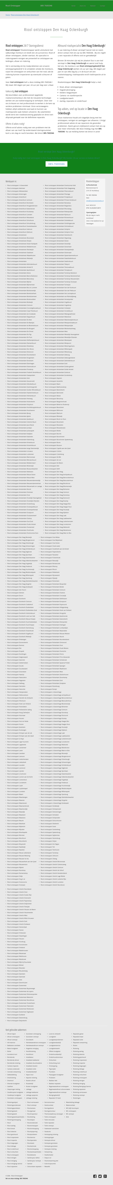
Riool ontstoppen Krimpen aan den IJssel (20, 736)
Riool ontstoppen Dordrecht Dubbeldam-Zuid (22, 610)
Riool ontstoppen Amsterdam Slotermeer (58, 247)
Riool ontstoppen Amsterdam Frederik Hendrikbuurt (24, 372)
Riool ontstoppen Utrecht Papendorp (19, 901)
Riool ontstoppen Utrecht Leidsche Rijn (53, 879)
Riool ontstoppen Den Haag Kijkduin (57, 512)
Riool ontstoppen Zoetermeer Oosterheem (21, 1003)
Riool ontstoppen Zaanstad (16, 977)
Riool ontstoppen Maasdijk (16, 812)
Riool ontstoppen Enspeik (15, 651)
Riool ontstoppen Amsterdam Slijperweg (58, 238)
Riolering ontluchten (79, 1075)
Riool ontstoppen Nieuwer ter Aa (18, 859)
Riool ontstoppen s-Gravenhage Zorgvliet (54, 800)
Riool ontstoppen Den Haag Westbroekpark (21, 572)
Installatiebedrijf (31, 1072)
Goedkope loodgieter (14, 1095)
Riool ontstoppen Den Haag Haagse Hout (58, 507)
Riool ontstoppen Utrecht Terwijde (18, 907)
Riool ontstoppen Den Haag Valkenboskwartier (22, 561)
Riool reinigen (11, 1158)
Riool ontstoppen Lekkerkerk (16, 762)
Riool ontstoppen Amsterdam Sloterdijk (58, 244)
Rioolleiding (31, 1117)
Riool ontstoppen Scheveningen (51, 812)
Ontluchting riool (54, 1063)
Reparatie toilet (78, 1040)
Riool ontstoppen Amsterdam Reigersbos (58, 206)
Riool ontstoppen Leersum (16, 756)
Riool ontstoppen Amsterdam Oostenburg (21, 504)
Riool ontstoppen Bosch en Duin (55, 419)
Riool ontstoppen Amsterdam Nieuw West (20, 477)
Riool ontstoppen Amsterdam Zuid (56, 363)
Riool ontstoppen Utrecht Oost (17, 892)
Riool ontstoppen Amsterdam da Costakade (21, 314)
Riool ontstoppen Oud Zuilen (50, 543)
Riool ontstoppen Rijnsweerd (50, 575)
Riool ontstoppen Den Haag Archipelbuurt (58, 474)
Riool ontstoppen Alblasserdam (17, 191)
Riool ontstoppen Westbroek (16, 959)
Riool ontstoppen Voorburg (16, 942)
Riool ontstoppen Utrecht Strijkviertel (19, 904)
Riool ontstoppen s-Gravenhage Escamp (54, 718)
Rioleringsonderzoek (14, 1105)
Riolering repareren (79, 1089)
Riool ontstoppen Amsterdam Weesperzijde (59, 325)
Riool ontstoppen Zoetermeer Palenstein (20, 1006)
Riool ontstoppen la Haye (15, 739)
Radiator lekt (53, 1080)
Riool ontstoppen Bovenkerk (54, 422)
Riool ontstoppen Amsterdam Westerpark (58, 340)
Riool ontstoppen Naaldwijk (16, 847)
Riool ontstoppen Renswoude (50, 563)
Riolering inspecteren (80, 1060)
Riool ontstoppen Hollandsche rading (19, 710)
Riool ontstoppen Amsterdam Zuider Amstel (59, 369)
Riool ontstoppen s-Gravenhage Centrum (54, 710)
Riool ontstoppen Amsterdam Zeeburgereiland (60, 358)
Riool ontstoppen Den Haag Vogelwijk (19, 563)
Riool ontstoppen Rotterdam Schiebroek (54, 660)
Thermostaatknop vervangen (53, 1114)
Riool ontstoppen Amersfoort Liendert (19, 214)
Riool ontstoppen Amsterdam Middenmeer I (21, 463)
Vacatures (47, 1131)
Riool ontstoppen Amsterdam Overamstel (20, 527)
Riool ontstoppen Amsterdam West (56, 331)
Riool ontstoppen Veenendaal (17, 927)
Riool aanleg (11, 1126)
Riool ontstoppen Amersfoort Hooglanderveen (22, 206)
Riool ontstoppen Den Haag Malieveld (57, 527)
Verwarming (48, 1152)
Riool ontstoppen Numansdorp (17, 873)
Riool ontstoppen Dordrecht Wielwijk (19, 636)
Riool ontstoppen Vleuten (15, 939)
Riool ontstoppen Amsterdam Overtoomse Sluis (22, 533)
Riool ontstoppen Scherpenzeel (51, 809)
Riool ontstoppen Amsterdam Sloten (57, 241)
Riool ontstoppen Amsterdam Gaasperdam (21, 375)
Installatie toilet (31, 1069)
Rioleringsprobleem (13, 1108)
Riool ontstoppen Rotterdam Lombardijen (54, 628)
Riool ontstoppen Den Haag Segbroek (19, 552)
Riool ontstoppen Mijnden (15, 829)
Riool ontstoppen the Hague (50, 844)
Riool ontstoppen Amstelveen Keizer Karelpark (22, 244)
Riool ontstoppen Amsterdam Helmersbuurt (21, 396)
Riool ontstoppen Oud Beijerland (51, 540)
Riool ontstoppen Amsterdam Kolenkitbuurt (21, 445)
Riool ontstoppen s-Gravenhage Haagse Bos (55, 721)
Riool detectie (11, 1131)
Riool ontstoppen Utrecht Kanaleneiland (54, 873)
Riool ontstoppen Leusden (16, 765)
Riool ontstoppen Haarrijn (15, 674)
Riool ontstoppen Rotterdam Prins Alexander (55, 657)
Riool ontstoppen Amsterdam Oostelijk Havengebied (24, 498)
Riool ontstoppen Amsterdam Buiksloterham (21, 293)
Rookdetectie (31, 1155)
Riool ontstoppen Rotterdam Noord (52, 636)
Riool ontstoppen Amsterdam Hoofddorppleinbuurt (24, 407)
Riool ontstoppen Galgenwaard (17, 657)
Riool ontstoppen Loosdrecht (16, 783)
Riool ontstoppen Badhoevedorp (55, 387)
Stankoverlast (48, 1105)
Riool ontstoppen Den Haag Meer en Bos (58, 533)
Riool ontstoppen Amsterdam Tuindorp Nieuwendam (62, 279)
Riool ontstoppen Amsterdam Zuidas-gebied (59, 366)
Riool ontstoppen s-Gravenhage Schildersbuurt (56, 765)
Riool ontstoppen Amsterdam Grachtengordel (22, 387)
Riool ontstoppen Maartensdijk (17, 809)
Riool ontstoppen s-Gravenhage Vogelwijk (54, 780)
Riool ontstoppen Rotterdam (50, 581)
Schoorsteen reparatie (34, 1166)
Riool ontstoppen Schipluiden (50, 818)
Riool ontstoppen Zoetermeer (16, 985)
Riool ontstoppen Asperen (53, 378)
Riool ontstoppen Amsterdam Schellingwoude (60, 223)
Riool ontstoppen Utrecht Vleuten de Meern (21, 909)
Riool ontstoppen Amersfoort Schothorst (20, 220)
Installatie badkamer (32, 1060)
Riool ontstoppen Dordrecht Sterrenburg (20, 628)
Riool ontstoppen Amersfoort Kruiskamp (20, 211)
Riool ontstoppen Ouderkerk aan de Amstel (55, 549)
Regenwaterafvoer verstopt (57, 1092)
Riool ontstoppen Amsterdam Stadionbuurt (59, 261)
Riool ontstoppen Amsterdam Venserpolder (59, 299)
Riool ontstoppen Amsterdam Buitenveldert (21, 299)
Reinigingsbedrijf (54, 1095)
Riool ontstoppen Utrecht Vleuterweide (20, 912)
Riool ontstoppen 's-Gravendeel (17, 185)
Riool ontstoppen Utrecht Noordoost (53, 885)
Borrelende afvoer (13, 1060)
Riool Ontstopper (13, 5)
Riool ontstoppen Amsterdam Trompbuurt (58, 270)
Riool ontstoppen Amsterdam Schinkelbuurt (59, 226)
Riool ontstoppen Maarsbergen (17, 797)
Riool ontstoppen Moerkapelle (17, 832)
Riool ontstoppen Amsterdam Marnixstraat (21, 457)
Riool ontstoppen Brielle (53, 431)
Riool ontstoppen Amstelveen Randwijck (20, 249)
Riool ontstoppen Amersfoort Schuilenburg (21, 223)
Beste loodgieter (12, 1048)
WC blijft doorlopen (72, 1108)
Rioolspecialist (32, 1140)
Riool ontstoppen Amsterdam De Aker (19, 320)
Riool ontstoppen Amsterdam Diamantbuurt (21, 343)
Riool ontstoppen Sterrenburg (50, 838)
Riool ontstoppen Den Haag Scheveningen (21, 546)
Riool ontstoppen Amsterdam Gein (18, 378)
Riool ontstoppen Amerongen (17, 194)
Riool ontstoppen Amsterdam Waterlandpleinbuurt (61, 320)
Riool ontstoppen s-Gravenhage (51, 692)
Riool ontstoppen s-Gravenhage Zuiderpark (55, 803)
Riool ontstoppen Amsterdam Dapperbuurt (21, 317)
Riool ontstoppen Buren (53, 442)
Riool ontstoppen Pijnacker (49, 555)
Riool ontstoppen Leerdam (16, 753)
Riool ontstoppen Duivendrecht (17, 642)
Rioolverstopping (32, 1149)
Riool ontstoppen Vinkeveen (16, 933)
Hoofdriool (29, 1054)
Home (8, 15)
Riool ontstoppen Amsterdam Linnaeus (20, 451)
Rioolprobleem (32, 1134)
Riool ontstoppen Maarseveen (17, 803)
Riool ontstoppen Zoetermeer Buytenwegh (21, 988)
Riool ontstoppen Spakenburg (50, 832)
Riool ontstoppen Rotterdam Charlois (53, 593)
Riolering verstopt (79, 1095)
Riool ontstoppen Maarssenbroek (18, 806)
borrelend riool (12, 1054)
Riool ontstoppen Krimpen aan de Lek (19, 733)
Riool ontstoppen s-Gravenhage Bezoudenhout (56, 701)
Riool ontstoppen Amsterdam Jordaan (19, 428)
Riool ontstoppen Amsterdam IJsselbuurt (20, 419)
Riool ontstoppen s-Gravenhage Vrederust (54, 783)
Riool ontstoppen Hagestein (16, 680)
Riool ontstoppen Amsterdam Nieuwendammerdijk (23, 480)
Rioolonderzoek (32, 1123)
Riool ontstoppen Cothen (53, 451)
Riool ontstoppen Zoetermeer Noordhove (20, 1000)
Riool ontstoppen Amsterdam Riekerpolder (59, 211)
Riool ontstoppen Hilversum (16, 701)
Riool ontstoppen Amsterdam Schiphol (57, 229)
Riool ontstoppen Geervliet (16, 660)
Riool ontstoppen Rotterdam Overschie (53, 651)
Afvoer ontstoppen (13, 1037)
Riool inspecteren (13, 1137)
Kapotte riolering (31, 1078)
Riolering (76, 1048)
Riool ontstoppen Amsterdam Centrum (19, 305)
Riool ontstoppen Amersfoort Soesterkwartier (22, 226)
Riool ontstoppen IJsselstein (16, 727)
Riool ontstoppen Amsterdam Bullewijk (20, 302)
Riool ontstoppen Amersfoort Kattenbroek (21, 209)
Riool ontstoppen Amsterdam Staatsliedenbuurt (60, 258)
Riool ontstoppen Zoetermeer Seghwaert (20, 1012)
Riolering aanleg (78, 1051)
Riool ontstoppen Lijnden (15, 771)
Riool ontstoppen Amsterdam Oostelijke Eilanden (23, 501)
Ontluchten (52, 1060)
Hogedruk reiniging (32, 1048)
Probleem (52, 1078)
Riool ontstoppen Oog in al (16, 879)
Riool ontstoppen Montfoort (16, 838)
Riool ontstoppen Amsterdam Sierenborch (58, 235)
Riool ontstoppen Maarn (15, 794)
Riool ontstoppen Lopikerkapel (17, 788)
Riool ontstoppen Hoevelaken (17, 707)
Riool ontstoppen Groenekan (16, 672)
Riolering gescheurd (79, 1057)
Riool (9, 1123)
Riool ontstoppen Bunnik (53, 434)
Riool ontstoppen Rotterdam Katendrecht (54, 619)
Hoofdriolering (31, 1051)
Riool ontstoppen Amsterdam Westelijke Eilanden (61, 337)
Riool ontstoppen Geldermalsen (17, 663)
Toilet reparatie (49, 1123)
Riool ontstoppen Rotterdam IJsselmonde (54, 616)
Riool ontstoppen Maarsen (16, 800)
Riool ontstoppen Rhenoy (49, 566)
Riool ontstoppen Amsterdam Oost (18, 495)
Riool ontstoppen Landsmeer (16, 748)
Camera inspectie (12, 1066)
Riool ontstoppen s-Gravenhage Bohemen (54, 707)
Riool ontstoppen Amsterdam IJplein (19, 416)
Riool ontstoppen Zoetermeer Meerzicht (20, 997)
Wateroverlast (70, 1105)
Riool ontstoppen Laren (15, 750)
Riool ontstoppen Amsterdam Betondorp (20, 279)
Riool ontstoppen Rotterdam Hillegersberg (54, 607)
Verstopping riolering (51, 1134)
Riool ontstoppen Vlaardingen (17, 936)
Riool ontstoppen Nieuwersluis (17, 864)
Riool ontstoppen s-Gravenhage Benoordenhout (56, 698)
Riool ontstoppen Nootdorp (16, 870)
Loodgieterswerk (54, 1048)
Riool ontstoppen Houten (15, 718)
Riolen (75, 1045)
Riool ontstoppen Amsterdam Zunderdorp (58, 375)
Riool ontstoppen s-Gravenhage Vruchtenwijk (55, 786)
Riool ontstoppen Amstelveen (17, 235)
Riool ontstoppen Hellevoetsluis (17, 695)
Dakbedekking (12, 1075)
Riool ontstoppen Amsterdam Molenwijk (20, 466)
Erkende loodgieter (13, 1083)
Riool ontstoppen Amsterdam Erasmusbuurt (21, 366)
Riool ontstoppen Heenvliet (16, 689)
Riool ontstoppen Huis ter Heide (17, 721)
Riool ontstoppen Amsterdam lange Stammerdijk (23, 448)
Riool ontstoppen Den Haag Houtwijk (57, 510)
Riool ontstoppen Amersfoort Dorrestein (20, 203)
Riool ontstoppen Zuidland (16, 1015)
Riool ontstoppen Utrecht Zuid (17, 921)
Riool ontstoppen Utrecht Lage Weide (53, 876)
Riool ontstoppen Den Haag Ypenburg (19, 578)
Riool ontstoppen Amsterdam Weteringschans (60, 346)
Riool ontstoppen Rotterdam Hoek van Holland (56, 610)
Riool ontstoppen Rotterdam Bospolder (53, 584)
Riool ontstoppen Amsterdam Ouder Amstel (21, 524)
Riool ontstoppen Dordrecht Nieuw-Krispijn (21, 619)
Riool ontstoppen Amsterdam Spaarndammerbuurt (61, 255)
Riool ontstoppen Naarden (16, 850)
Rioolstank (30, 1143)
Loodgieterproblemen (56, 1040)
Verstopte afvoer (49, 1140)
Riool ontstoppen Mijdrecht (16, 826)
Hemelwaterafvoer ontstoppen (36, 1042)
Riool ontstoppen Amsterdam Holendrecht (21, 401)
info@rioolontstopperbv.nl (95, 201)
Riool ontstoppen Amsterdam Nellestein (20, 472)
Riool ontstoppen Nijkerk (15, 867)
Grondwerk (29, 1040)
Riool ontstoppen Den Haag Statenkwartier (21, 558)
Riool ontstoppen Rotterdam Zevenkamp (54, 677)
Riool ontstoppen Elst (14, 648)
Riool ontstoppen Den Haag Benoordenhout (59, 477)
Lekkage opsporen (32, 1095)
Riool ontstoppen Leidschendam (17, 759)
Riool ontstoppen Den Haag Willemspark (20, 575)
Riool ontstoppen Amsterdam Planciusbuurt (59, 191)
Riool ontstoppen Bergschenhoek (56, 401)
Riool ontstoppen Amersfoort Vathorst (19, 229)
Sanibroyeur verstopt (34, 1161)
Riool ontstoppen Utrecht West (17, 915)
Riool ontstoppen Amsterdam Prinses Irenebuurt (60, 200)
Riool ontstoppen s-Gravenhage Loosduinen (55, 742)
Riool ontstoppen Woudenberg (17, 971)
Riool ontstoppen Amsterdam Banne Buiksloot (22, 276)
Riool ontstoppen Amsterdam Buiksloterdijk (21, 290)
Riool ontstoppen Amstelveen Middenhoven (21, 247)
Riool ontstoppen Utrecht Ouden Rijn (19, 895)
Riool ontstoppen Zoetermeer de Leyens (20, 991)
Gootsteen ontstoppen (14, 1098)
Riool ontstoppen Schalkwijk (50, 806)
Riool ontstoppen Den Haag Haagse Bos (58, 504)
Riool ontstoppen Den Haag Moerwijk (19, 537)
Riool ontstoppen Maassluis (16, 818)
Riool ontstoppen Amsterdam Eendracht (20, 361)
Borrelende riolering (13, 1063)
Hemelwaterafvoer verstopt (35, 1045)
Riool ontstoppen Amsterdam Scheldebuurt (59, 220)
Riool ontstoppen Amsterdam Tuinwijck (57, 285)
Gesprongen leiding (13, 1089)
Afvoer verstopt (12, 1040)
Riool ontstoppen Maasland (16, 815)
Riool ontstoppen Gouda (15, 666)
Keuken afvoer (30, 1080)
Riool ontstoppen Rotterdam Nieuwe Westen (55, 633)
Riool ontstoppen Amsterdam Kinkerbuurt (21, 442)
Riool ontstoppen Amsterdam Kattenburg (20, 439)
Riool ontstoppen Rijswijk (49, 578)
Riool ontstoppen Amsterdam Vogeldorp (58, 305)
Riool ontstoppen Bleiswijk (53, 416)
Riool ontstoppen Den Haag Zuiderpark (20, 587)
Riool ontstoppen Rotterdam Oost (52, 645)
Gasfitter (10, 1086)
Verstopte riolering (50, 1149)
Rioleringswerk (12, 1114)
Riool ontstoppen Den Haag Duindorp (57, 495)
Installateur (29, 1057)
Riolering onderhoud (80, 1072)
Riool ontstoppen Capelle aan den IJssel (58, 448)
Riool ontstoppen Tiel (48, 847)
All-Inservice (11, 1042)
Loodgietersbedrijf (55, 1042)
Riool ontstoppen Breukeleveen (55, 428)
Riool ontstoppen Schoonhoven (51, 820)
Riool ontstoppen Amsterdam (16, 261)
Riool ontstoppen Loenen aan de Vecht (20, 777)
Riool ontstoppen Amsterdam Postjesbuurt (59, 197)
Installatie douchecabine (34, 1063)
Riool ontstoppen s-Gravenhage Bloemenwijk (55, 704)
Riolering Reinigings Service (82, 1086)
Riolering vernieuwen (80, 1092)
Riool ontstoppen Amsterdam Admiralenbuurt (22, 264)
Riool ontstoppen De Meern (54, 463)
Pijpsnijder (52, 1069)
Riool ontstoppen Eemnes (15, 645)
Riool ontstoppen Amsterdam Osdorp (19, 518)
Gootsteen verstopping (33, 1034)
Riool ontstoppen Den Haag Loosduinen (58, 524)
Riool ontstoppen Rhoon (49, 569)
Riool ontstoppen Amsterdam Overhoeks (20, 530)
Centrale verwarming (14, 1072)
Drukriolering (11, 1078)
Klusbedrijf (29, 1083)
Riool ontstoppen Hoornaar (16, 715)
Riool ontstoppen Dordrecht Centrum (19, 601)
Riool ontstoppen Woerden (16, 968)
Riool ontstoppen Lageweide (16, 745)
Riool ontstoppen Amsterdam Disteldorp (20, 346)
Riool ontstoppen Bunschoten (54, 436)
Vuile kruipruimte (50, 1164)
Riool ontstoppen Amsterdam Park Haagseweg (60, 188)
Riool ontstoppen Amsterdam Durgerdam (20, 358)
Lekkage (28, 1089)
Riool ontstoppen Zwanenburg (17, 1018)
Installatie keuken (31, 1066)
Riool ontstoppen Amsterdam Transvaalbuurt (59, 267)
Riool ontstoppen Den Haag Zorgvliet (19, 584)
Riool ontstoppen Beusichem (54, 407)
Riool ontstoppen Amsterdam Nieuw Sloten (21, 474)
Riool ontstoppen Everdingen (16, 654)
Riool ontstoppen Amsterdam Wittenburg (58, 352)
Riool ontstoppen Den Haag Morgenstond (20, 540)
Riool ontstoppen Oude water (50, 546)
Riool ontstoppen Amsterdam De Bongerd (20, 328)
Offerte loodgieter (54, 1051)
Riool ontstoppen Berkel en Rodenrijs (57, 404)
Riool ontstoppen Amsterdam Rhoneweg (58, 209)
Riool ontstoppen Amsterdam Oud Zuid (20, 521)
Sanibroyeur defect (33, 1158)
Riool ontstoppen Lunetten (16, 791)
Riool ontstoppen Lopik (15, 786)
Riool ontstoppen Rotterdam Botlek (52, 587)
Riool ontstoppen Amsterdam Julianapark (20, 431)
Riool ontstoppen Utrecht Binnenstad (53, 861)
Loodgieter (52, 1037)
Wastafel (47, 1166)
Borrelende (10, 1057)
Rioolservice (31, 1137)
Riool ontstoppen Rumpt (49, 689)
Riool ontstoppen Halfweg (15, 683)
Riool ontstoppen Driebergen (16, 639)
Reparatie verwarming (80, 1042)
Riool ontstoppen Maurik (15, 820)
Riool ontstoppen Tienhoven (50, 850)
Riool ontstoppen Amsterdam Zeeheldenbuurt (60, 361)
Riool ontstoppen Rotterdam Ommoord (53, 642)
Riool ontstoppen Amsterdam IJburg (19, 413)
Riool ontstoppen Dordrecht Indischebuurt (21, 613)
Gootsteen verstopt (32, 1037)
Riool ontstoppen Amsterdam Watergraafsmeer (60, 314)
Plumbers (52, 1072)
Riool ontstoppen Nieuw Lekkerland (19, 853)
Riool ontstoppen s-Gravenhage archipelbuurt (55, 695)
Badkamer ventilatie (13, 1045)
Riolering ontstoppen (80, 1078)
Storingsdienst (49, 1108)
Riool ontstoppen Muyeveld (16, 844)
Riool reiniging (12, 1161)
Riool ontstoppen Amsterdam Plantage (57, 194)
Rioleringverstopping (14, 1120)
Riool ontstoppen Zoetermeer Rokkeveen (20, 1009)
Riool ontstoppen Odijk (15, 876)
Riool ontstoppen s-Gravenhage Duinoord (54, 715)
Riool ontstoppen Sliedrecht (50, 823)
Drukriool (10, 1080)
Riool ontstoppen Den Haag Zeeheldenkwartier (22, 581)
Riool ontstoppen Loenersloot (17, 780)
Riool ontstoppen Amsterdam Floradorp (20, 369)
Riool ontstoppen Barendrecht (55, 390)
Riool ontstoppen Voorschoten (17, 945)
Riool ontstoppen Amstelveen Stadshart (20, 252)
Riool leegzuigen (12, 1143)
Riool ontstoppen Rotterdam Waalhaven (54, 669)
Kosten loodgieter (32, 1086)
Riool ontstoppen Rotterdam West (52, 672)
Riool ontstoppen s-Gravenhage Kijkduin (54, 730)
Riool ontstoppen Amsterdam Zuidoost (57, 372)
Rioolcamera (31, 1108)
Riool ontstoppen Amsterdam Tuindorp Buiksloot (61, 273)
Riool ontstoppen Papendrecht (51, 552)
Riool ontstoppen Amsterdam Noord (19, 489)
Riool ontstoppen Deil (52, 466)
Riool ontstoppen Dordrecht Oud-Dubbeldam (22, 622)
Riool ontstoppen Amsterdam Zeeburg (57, 355)
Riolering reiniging (79, 1083)
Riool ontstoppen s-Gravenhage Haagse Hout (55, 724)
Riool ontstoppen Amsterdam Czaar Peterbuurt (22, 311)
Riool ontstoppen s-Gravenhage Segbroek (54, 768)
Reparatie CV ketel (55, 1098)
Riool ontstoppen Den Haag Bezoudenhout (59, 480)
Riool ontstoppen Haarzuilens (17, 677)
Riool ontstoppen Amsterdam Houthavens (21, 410)
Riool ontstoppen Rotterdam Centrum (53, 590)
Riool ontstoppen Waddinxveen (17, 950)
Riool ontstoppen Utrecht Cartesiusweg (53, 864)
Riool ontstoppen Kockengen (16, 730)
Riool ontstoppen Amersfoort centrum (19, 200)
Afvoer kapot (11, 1034)
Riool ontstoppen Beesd (53, 396)
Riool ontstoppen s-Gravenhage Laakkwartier (55, 736)
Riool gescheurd (12, 1134)
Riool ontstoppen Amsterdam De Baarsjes (20, 323)
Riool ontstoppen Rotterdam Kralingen (53, 625)
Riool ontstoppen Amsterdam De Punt (19, 337)
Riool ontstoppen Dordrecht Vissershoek (20, 631)
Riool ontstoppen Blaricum (53, 413)
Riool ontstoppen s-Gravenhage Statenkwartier (56, 774)
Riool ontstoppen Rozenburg (50, 686)
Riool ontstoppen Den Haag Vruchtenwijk (20, 569)
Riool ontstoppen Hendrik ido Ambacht (20, 698)
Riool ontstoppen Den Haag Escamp (56, 501)
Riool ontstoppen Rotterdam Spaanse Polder (55, 663)
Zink (67, 1117)
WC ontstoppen (71, 1111)
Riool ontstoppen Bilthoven (54, 410)
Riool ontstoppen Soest (48, 826)
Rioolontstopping (33, 1128)
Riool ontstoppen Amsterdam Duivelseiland (21, 355)
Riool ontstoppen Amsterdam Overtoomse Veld (60, 185)
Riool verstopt (31, 1105)
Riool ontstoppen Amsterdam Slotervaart (58, 252)
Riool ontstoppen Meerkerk (16, 823)
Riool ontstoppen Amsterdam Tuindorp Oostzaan (61, 282)
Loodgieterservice (54, 1045)
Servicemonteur (49, 1102)
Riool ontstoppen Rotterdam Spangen (53, 666)
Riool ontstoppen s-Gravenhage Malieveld (54, 745)
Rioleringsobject (12, 1102)
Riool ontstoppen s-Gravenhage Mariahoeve (55, 748)
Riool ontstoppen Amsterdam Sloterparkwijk (59, 249)
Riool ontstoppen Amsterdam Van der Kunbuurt (60, 287)
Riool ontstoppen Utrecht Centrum (52, 867)
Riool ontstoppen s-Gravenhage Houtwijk (54, 727)
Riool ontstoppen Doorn (15, 595)
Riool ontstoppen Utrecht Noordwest (19, 889)
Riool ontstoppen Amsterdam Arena (19, 273)
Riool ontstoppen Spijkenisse (50, 835)
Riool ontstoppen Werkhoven (16, 956)
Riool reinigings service (14, 1164)
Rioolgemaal (31, 1111)
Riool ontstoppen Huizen (15, 724)
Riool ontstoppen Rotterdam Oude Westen (54, 648)
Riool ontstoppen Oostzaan (16, 885)
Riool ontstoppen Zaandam (16, 974)
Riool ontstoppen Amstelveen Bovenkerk (20, 238)
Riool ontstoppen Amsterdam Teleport (57, 264)
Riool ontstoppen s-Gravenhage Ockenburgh (55, 759)
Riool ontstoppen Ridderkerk (50, 572)
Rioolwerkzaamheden (34, 1152)
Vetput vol (47, 1158)
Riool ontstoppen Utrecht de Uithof (52, 870)
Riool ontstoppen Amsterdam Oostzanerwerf (21, 515)
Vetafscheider (48, 1155)
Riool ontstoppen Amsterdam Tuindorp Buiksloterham (62, 276)
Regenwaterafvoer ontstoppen (59, 1086)
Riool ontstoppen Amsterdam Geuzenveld (20, 381)
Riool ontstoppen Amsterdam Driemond (20, 352)
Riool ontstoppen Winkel (15, 965)
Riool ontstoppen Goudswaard (17, 669)
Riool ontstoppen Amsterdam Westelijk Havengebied (62, 334)
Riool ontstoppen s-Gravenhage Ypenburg (54, 794)
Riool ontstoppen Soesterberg (50, 829)
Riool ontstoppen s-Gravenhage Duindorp (54, 712)
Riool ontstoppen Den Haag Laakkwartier (58, 518)
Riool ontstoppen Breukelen (54, 425)
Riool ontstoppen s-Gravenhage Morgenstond (55, 756)
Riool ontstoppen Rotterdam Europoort (53, 601)
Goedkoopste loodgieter (15, 1092)
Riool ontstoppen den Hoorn (16, 590)
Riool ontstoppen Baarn (52, 384)
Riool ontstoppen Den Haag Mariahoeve (58, 530)
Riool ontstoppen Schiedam (50, 815)
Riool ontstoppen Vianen (15, 930)
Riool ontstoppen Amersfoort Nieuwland (20, 217)
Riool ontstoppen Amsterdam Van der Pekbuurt (60, 290)
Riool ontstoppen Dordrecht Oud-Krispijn (20, 625)
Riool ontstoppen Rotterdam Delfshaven (54, 598)
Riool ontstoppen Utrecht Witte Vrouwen (20, 918)
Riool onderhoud (12, 1149)
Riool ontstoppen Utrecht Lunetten (52, 882)
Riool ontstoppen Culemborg (54, 454)
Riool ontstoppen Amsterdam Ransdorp (58, 203)
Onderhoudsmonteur (56, 1057)
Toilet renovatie (49, 1120)
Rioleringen (77, 1098)
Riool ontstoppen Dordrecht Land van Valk (21, 616)
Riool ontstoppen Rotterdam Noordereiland (55, 639)
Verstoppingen (49, 1137)
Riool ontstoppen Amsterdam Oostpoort (20, 512)
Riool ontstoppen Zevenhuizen (17, 983)
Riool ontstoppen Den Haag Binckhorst (57, 483)
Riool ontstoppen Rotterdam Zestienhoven (54, 674)
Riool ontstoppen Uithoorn (49, 856)
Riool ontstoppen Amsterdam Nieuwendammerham (24, 483)
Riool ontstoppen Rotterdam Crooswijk (53, 595)
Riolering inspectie (79, 1063)
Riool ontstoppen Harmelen (16, 686)
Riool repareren (12, 1166)
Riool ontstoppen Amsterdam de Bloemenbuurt (22, 325)
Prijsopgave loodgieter (56, 1075)
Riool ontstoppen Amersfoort (16, 197)
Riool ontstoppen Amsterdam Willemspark (58, 349)
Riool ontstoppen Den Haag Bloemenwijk (58, 486)
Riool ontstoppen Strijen (49, 841)
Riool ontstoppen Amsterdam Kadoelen (20, 436)
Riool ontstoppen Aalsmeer (16, 188)
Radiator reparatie (55, 1083)
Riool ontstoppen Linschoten (16, 774)
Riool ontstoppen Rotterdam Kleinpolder (54, 622)
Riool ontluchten (12, 1152)
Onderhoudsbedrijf (55, 1054)
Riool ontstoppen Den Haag (54, 472)
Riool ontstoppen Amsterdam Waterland (58, 317)
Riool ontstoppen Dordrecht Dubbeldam (20, 607)
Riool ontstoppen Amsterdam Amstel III (20, 267)
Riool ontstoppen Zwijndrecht (17, 1020)
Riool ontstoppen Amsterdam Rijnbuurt (58, 214)
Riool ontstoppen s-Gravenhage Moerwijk (54, 753)
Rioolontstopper (32, 1126)
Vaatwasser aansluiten (51, 1128)
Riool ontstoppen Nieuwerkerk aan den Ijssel (21, 861)
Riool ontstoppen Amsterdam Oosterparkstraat (22, 510)
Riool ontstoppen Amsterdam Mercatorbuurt (21, 460)
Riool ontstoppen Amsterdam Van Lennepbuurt (60, 293)
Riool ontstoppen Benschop (54, 398)
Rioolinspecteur (32, 1114)
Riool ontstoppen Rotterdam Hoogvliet (53, 613)
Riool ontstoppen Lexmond (16, 768)
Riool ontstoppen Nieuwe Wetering (18, 856)
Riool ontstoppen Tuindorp (49, 853)
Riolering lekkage (78, 1069)
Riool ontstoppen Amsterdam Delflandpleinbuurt (23, 340)
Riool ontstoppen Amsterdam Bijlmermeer (21, 285)
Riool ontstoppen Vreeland (16, 947)
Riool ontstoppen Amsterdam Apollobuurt (21, 270)
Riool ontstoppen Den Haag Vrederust (19, 566)
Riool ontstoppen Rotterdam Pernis (52, 654)
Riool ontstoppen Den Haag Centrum (57, 492)
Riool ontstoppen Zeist (14, 980)
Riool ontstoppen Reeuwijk (49, 561)
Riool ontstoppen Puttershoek (50, 558)
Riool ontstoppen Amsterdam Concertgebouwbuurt (24, 308)
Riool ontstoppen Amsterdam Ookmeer (20, 492)
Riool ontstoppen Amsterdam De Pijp (19, 334)
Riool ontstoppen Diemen (15, 593)
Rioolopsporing (32, 1131)
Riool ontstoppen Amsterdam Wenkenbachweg (60, 328)
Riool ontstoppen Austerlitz (54, 381)
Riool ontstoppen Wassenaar (16, 953)
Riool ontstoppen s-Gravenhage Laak (53, 733)
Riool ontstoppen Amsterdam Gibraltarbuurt (21, 384)
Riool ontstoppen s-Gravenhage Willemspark (55, 791)
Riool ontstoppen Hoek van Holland (19, 704)
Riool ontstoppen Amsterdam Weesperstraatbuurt (61, 323)
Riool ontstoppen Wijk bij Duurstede (19, 962)
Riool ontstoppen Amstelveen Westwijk (20, 258)
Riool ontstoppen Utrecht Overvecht (19, 898)
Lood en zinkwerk (54, 1034)
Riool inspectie (12, 1140)
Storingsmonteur (49, 1111)
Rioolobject (31, 1120)
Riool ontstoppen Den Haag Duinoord (57, 498)
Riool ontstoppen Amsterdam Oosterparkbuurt (22, 507)
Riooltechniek (31, 1146)
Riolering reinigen (79, 1080)
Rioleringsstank (12, 1111)
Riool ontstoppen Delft (52, 469)
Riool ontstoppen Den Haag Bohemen (57, 489)
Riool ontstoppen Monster (15, 835)
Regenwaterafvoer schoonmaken (59, 1089)
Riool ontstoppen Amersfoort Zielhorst (19, 232)
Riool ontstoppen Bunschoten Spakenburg (59, 439)
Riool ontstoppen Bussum (53, 445)
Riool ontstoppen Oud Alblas (50, 537)
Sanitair (29, 1164)
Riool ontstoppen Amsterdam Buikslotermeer (22, 296)
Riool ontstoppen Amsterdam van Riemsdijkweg (60, 296)
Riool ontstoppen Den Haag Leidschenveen (59, 521)
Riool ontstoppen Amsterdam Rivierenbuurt (59, 217)
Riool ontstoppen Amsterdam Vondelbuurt (59, 311)
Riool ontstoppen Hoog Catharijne (18, 712)
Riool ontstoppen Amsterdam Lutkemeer (20, 454)
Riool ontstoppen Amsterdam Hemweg (19, 398)
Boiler (9, 1051)
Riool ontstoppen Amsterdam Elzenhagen (20, 363)
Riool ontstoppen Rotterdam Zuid (52, 680)
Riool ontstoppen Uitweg (49, 859)
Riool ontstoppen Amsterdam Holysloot (20, 404)
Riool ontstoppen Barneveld (54, 393)
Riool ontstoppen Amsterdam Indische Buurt (21, 422)
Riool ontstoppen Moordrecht (17, 841)
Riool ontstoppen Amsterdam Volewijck (58, 308)
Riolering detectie (78, 1054)
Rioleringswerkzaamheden (15, 1117)
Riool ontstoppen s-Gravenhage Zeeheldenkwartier (57, 797)
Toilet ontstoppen (50, 1117)
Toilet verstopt (49, 1126)
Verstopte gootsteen (51, 1143)
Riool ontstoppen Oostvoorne (17, 882)
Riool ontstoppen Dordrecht (16, 598)
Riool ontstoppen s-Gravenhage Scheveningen (56, 762)
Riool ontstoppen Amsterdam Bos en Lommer (22, 287)
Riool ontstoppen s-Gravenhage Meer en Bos (55, 750)
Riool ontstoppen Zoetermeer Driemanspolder (22, 994)
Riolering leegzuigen (79, 1066)
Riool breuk (11, 1128)
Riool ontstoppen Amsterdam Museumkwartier (22, 469)
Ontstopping (53, 1066)
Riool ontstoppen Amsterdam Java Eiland (20, 425)
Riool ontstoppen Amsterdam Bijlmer (19, 282)
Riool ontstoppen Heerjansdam (17, 692)
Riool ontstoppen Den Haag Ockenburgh (25, 15)
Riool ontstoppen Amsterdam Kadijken (19, 434)
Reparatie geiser (78, 1034)
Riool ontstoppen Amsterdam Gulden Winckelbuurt (24, 390)
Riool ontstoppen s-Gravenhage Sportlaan (54, 771)
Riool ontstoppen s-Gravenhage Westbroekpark (56, 788)
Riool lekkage (11, 1146)
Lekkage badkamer (32, 1092)
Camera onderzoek (13, 1069)
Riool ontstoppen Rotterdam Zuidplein (53, 683)
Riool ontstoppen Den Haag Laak (55, 515)
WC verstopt (70, 1114)
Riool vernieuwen (33, 1102)
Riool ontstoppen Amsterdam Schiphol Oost (59, 232)
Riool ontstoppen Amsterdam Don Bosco (20, 349)
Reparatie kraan (78, 1037)
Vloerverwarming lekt (51, 1161)
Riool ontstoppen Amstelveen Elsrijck (19, 241)
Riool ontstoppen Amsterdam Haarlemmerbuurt (22, 393)
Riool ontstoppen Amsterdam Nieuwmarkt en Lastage (24, 486)
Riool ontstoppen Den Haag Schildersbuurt (21, 549)
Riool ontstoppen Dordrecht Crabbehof (20, 604)
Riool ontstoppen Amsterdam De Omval (20, 331)
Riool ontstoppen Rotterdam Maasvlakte (54, 631)
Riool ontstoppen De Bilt (53, 457)
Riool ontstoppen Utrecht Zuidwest (18, 924)
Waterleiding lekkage (72, 1102)
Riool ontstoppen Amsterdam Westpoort (58, 343)
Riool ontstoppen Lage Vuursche (17, 742)
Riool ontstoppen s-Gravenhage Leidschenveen (56, 739)
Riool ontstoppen (13, 1155)
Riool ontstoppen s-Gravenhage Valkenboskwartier (57, 777)
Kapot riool (29, 1075)
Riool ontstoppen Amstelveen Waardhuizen (21, 255)
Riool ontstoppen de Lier (53, 460)
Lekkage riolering (31, 1098)
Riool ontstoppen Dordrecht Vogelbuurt (20, 633)
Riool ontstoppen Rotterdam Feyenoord (54, 604)
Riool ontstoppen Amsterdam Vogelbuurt (58, 302)
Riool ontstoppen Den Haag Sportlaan (19, 555)
